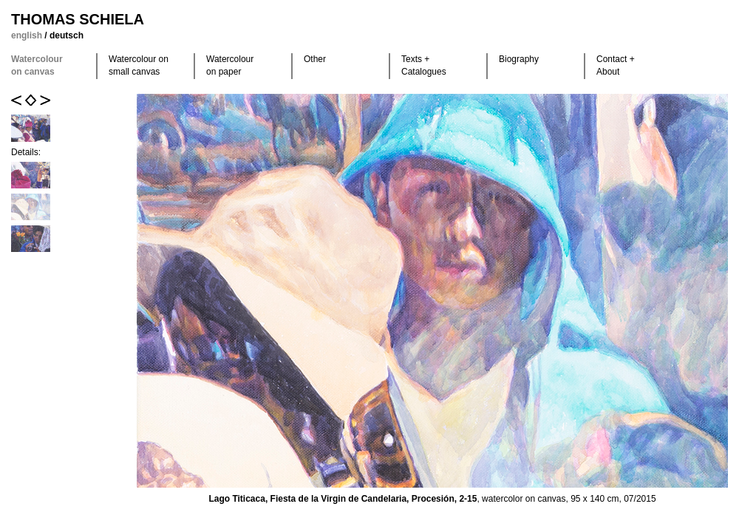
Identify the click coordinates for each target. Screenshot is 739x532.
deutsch (67, 35)
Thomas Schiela (77, 19)
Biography (519, 59)
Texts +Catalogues (423, 65)
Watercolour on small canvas (138, 65)
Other (315, 59)
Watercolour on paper (229, 65)
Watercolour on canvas (37, 65)
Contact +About (615, 65)
